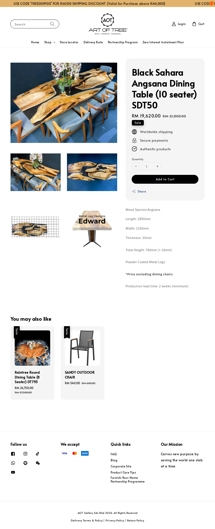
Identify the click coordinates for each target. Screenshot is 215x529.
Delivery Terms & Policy (86, 520)
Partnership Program (123, 42)
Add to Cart (165, 179)
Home (35, 42)
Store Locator (69, 42)
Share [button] (139, 191)
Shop (47, 42)
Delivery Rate (93, 42)
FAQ (114, 454)
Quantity (137, 159)
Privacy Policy (115, 520)
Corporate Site (121, 466)
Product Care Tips (123, 472)
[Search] (52, 24)
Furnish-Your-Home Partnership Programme (128, 479)
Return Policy (135, 520)
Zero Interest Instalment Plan (163, 42)
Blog (114, 460)
